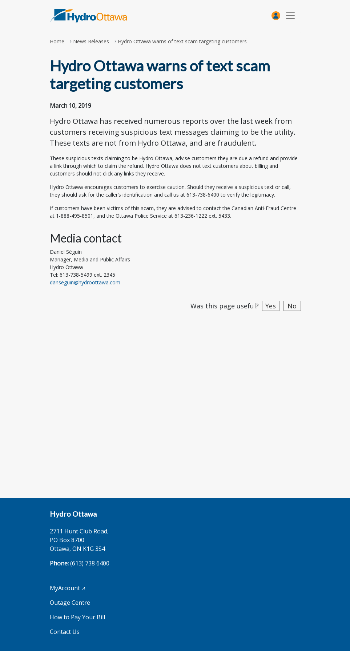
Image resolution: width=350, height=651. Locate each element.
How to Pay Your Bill (77, 617)
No (292, 305)
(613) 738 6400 (89, 563)
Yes (270, 305)
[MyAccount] (275, 15)
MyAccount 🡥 (67, 588)
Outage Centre (70, 603)
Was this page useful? (224, 305)
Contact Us (65, 632)
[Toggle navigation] (290, 16)
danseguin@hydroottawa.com (85, 282)
